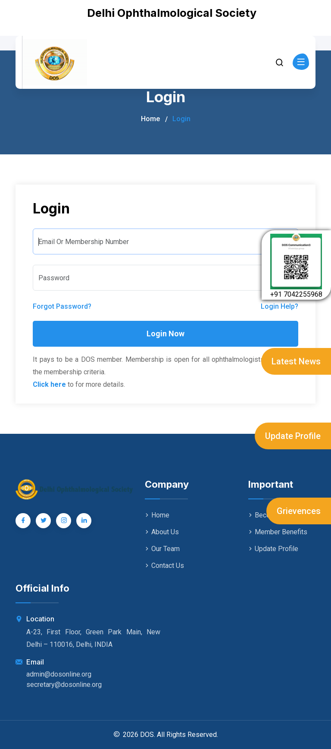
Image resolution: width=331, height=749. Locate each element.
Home (150, 119)
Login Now (165, 333)
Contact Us (164, 565)
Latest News (296, 361)
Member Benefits (277, 532)
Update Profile (293, 436)
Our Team (162, 549)
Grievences (299, 511)
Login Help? (279, 306)
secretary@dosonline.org (64, 684)
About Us (162, 532)
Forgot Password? (62, 306)
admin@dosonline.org (58, 674)
